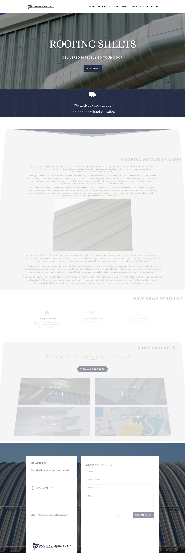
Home (91, 7)
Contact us (146, 7)
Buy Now (89, 68)
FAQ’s (134, 7)
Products (103, 7)
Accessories (120, 7)
